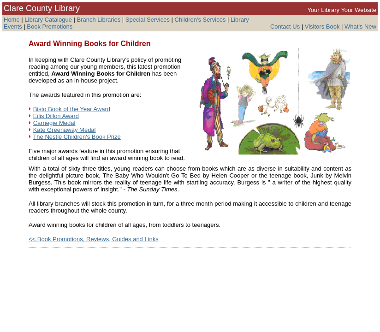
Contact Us (285, 26)
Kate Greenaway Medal (64, 129)
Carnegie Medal (54, 122)
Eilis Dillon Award (56, 116)
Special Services (147, 19)
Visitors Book (322, 26)
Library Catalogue (48, 19)
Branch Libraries (99, 19)
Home (12, 19)
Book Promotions (49, 26)
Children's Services (200, 19)
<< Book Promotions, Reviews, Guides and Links (94, 239)
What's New (360, 26)
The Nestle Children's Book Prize (76, 136)
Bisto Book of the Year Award (71, 109)
